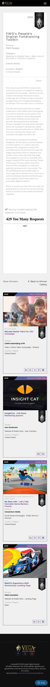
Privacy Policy (34, 669)
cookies (26, 671)
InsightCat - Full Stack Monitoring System (15, 414)
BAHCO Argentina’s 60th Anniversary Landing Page (18, 584)
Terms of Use (23, 669)
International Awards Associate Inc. (30, 673)
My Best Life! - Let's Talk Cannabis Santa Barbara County (17, 504)
